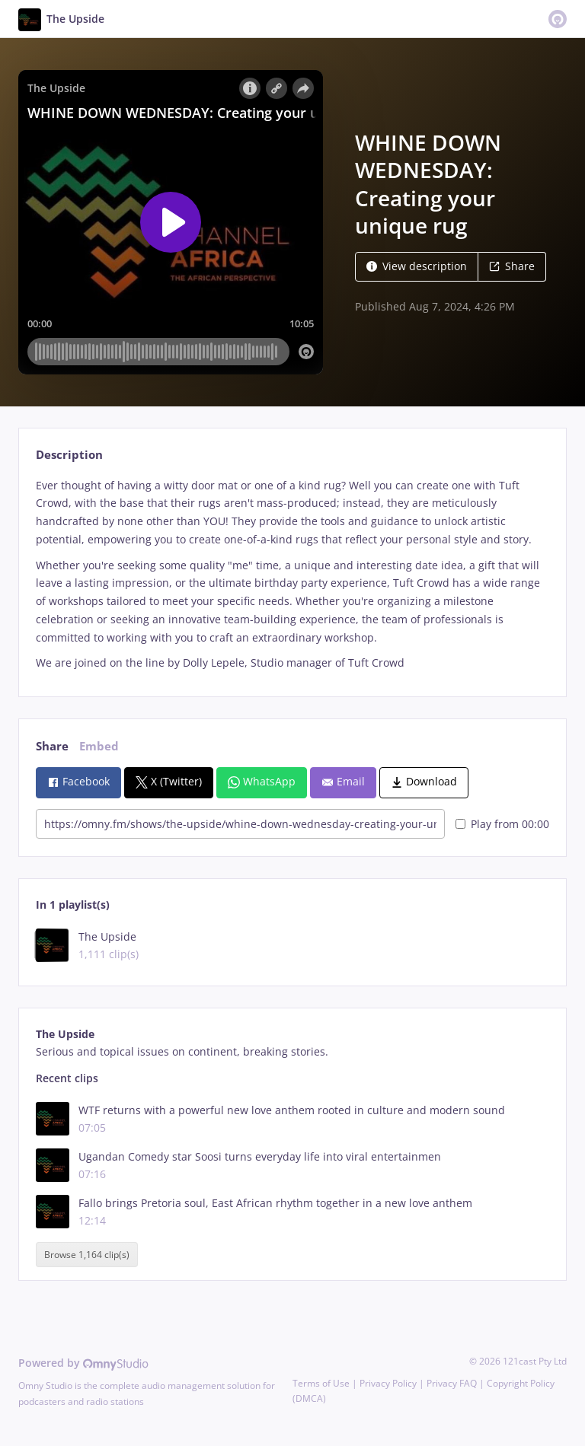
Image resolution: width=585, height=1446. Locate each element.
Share (512, 266)
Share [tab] (52, 746)
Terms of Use (321, 1383)
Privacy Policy (388, 1383)
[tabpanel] (292, 574)
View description (416, 266)
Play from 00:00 (502, 824)
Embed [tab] (99, 746)
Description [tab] (69, 455)
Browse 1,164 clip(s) (86, 1254)
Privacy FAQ (452, 1383)
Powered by (83, 1362)
